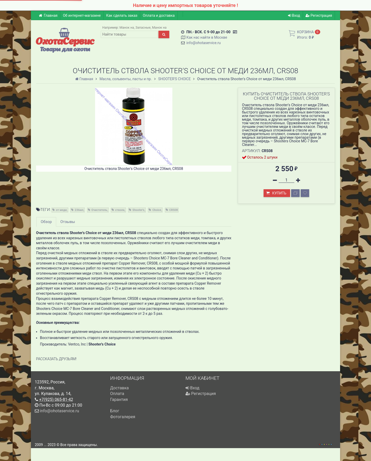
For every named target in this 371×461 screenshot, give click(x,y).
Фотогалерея (122, 416)
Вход (294, 15)
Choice (156, 210)
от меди (61, 210)
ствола (119, 210)
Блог (114, 410)
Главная (48, 15)
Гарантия (119, 399)
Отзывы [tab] (67, 221)
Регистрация (319, 15)
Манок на (127, 27)
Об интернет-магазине (82, 15)
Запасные (143, 27)
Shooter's (138, 210)
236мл (79, 210)
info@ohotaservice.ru (203, 43)
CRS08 (173, 210)
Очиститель (99, 210)
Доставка (119, 387)
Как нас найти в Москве (206, 37)
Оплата (117, 393)
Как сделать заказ (121, 15)
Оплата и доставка (159, 15)
